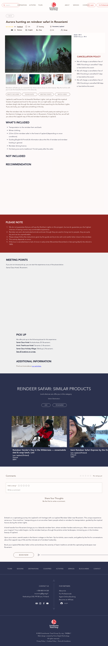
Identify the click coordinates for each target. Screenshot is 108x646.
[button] (22, 5)
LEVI (45, 405)
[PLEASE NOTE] (29, 94)
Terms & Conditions (64, 641)
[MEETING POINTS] (46, 94)
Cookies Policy (51, 641)
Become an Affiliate (66, 600)
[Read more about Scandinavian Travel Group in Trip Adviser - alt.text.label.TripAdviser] (36, 603)
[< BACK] (10, 15)
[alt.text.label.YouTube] (47, 603)
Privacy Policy (41, 641)
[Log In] (91, 5)
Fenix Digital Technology (61, 636)
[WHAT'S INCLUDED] (13, 94)
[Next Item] (66, 54)
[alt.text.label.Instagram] (40, 603)
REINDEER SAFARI (34, 388)
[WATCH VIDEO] (62, 94)
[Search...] (10, 5)
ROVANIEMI (60, 405)
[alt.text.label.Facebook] (44, 603)
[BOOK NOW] (23, 555)
